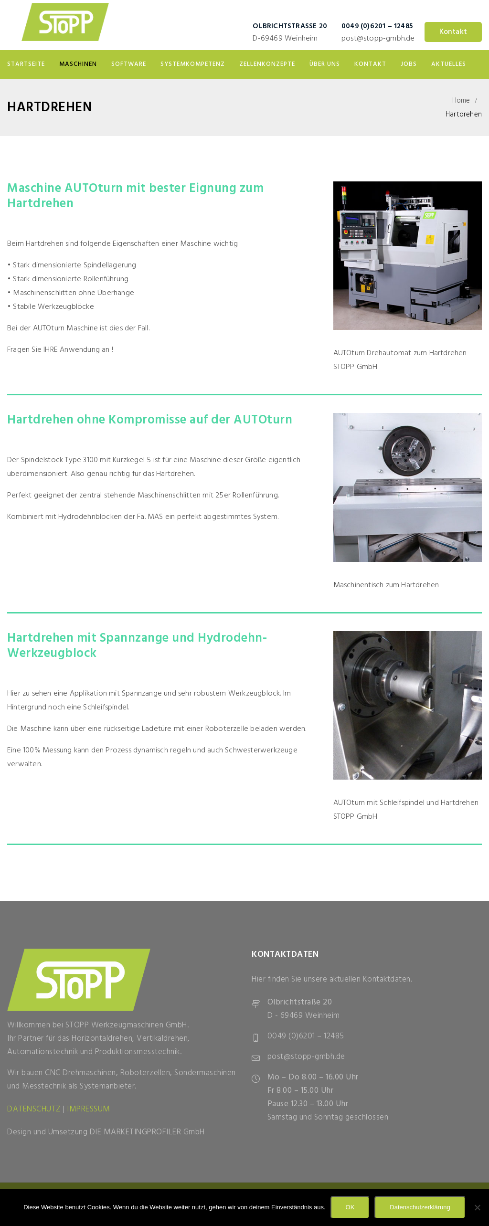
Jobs (409, 64)
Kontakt (453, 32)
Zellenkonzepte (267, 64)
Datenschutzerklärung (420, 1207)
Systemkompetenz (192, 64)
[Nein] (477, 1207)
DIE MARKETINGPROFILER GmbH (147, 1132)
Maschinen (78, 64)
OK (350, 1207)
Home (461, 100)
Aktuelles (448, 64)
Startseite (26, 64)
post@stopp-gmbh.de (378, 38)
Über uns (324, 64)
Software (128, 64)
